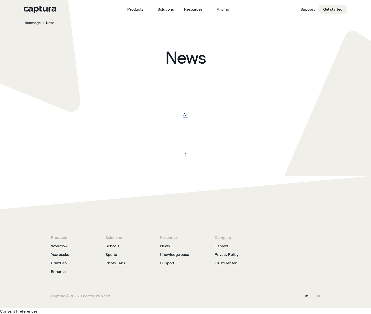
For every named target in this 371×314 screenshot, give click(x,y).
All (185, 114)
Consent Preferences (19, 311)
